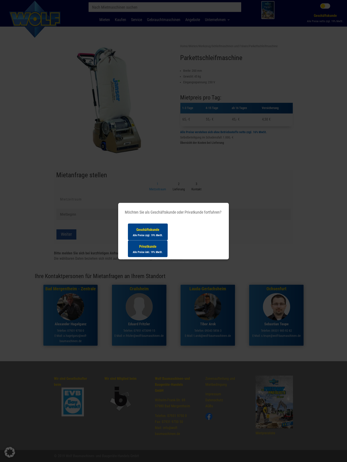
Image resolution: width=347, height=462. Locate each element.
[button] (9, 452)
